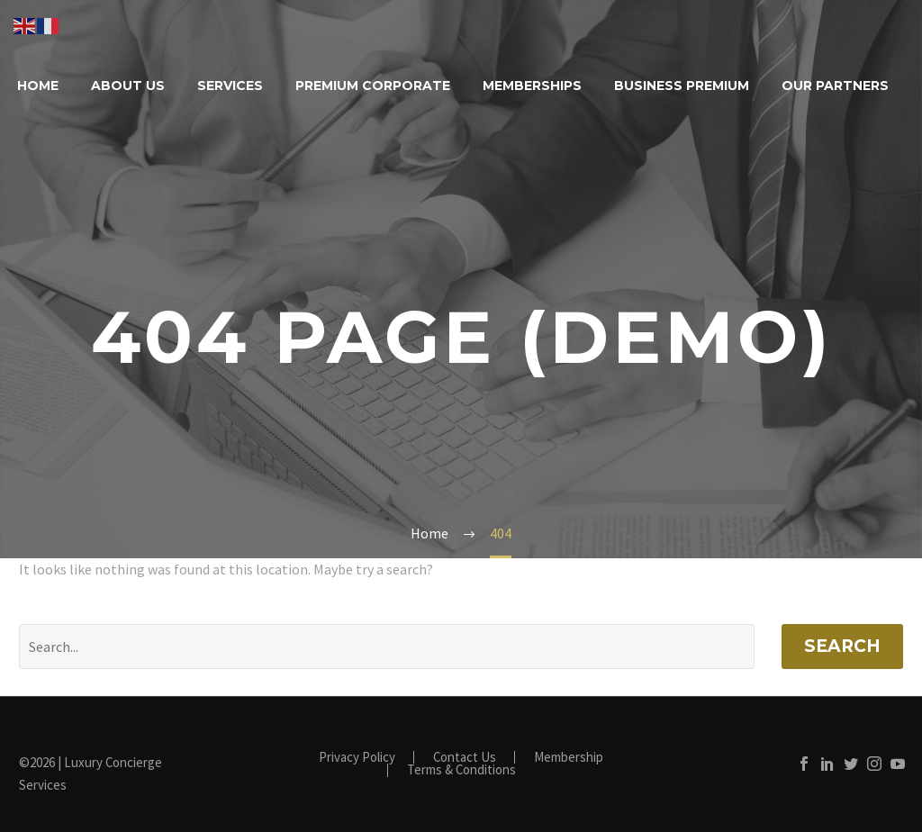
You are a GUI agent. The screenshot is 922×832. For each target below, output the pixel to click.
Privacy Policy (357, 757)
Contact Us (464, 757)
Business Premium (681, 85)
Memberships (532, 85)
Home (38, 85)
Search (842, 646)
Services (230, 85)
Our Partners (835, 85)
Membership (568, 757)
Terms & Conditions (461, 770)
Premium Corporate (372, 85)
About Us (128, 85)
